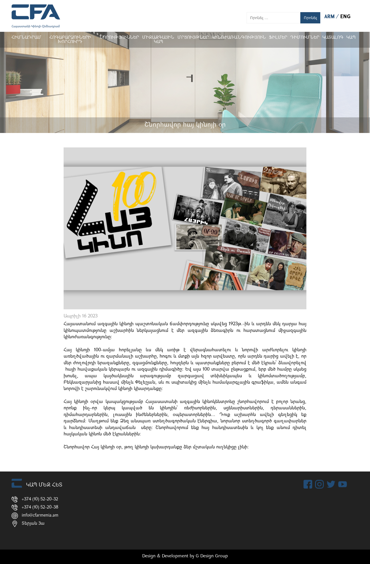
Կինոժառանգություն (239, 38)
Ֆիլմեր (278, 38)
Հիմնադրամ (26, 38)
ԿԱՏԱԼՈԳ (332, 38)
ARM (330, 17)
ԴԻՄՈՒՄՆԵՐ (304, 38)
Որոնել (310, 18)
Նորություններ (119, 38)
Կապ (351, 38)
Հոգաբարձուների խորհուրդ (70, 40)
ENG (345, 17)
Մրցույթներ (193, 38)
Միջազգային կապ (158, 40)
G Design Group (212, 556)
